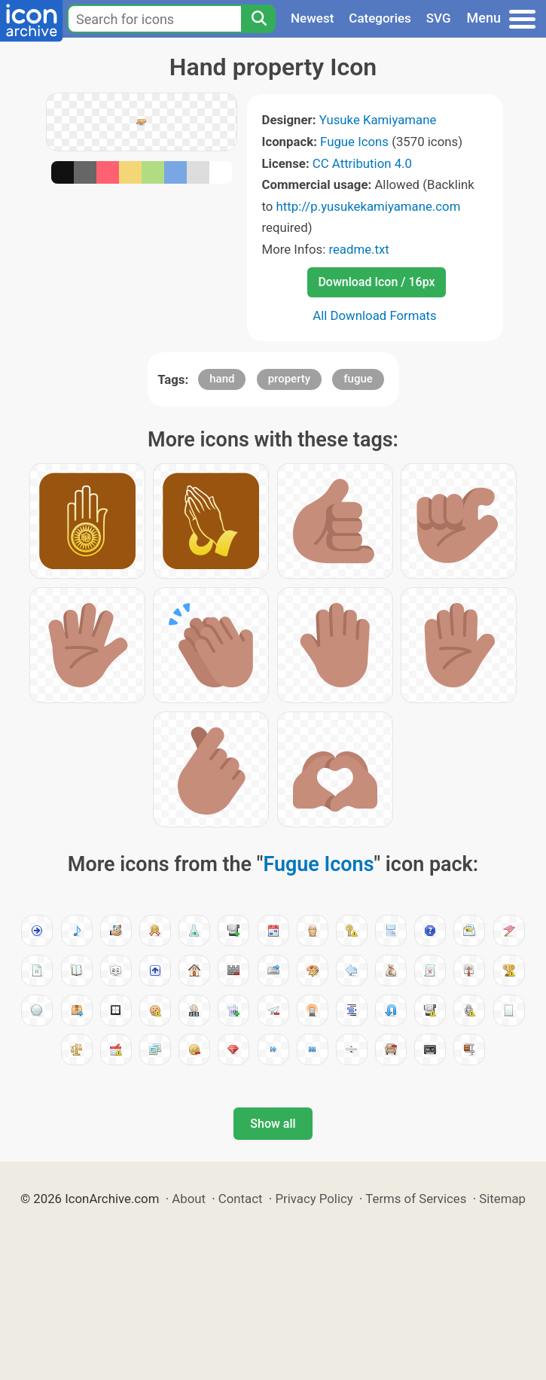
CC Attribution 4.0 (362, 163)
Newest (312, 18)
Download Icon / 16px (376, 282)
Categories (380, 18)
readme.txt (358, 249)
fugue (358, 378)
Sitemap (502, 1198)
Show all (272, 1123)
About (189, 1198)
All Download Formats (375, 315)
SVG (438, 18)
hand (221, 378)
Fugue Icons (354, 141)
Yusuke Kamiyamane (378, 119)
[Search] (258, 19)
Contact (240, 1198)
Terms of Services (415, 1198)
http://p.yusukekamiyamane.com (368, 206)
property (289, 378)
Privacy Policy (313, 1198)
